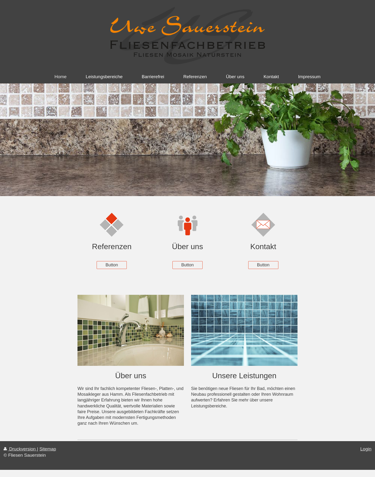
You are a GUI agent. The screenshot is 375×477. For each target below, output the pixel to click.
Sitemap (47, 448)
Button (111, 265)
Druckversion (20, 448)
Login (366, 448)
